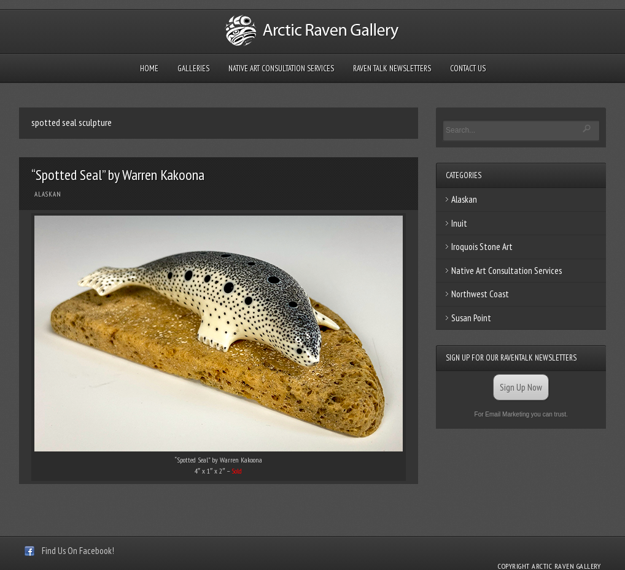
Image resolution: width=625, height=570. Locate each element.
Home (149, 68)
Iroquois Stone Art (482, 246)
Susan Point (471, 318)
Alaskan (47, 194)
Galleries (193, 68)
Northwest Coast (480, 294)
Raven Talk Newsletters (392, 68)
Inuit (459, 223)
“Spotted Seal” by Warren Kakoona (117, 174)
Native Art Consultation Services (281, 68)
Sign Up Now (521, 387)
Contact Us (468, 68)
